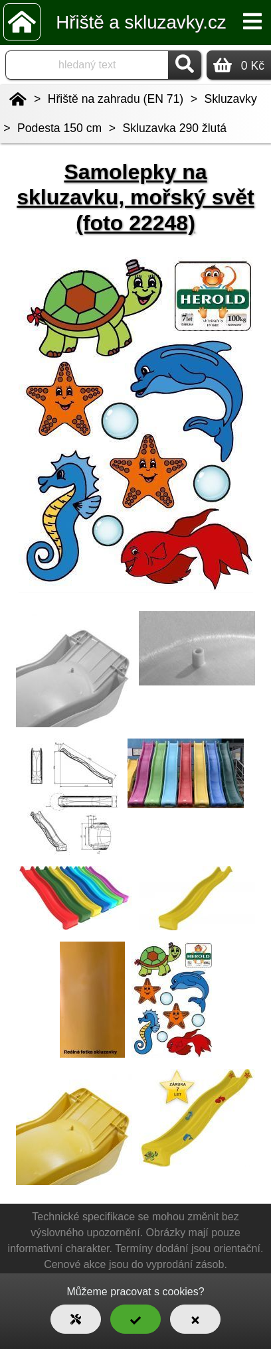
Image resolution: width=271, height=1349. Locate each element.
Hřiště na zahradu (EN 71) (115, 99)
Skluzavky (231, 99)
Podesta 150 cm (59, 128)
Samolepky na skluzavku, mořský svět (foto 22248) (135, 197)
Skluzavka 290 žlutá (174, 128)
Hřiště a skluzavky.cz (141, 22)
